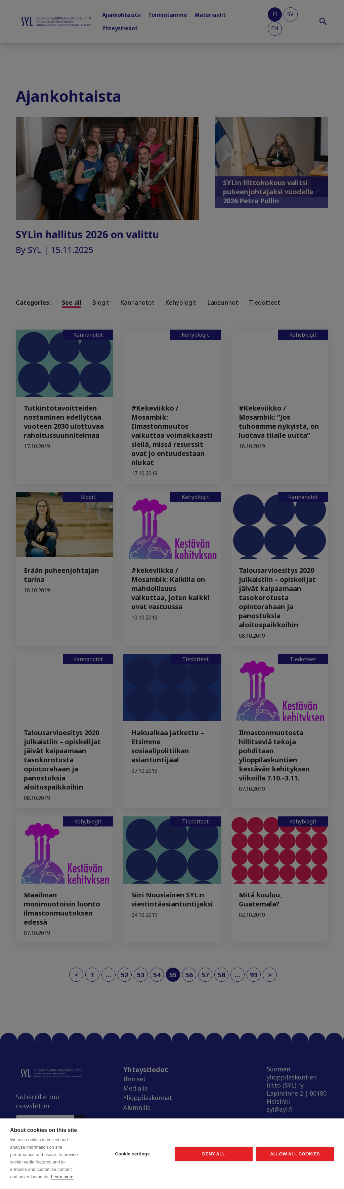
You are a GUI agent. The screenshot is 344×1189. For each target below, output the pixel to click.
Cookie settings (132, 1153)
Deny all (213, 1153)
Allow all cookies (295, 1153)
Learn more (62, 1176)
